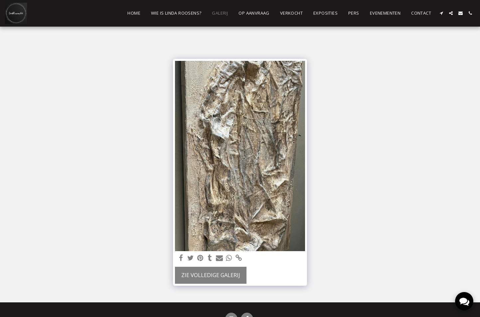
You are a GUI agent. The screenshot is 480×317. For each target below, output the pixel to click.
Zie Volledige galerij (210, 275)
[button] (441, 13)
